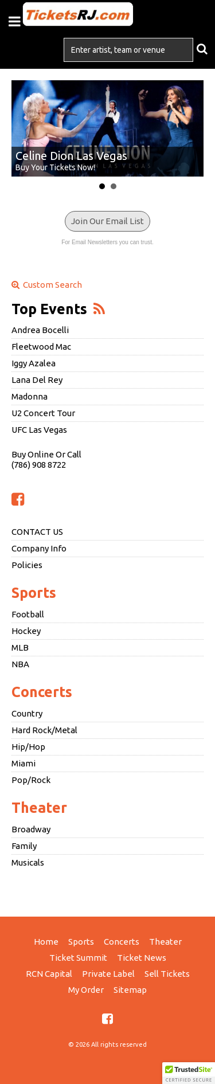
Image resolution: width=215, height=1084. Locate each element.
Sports (33, 593)
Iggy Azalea (33, 363)
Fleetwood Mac (41, 346)
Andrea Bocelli (40, 330)
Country (26, 713)
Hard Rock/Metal (44, 730)
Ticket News (141, 957)
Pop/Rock (30, 780)
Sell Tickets (167, 974)
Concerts (41, 692)
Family (24, 846)
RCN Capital (49, 974)
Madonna (29, 396)
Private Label (108, 974)
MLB (20, 647)
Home (46, 941)
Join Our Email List (107, 221)
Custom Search (46, 284)
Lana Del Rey (36, 380)
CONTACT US (37, 532)
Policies (26, 565)
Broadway (30, 829)
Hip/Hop (28, 747)
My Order (86, 990)
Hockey (26, 631)
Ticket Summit (78, 957)
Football (27, 614)
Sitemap (130, 990)
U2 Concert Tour (43, 413)
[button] (188, 1073)
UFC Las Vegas (39, 430)
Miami (23, 763)
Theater (39, 808)
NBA (20, 664)
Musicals (27, 862)
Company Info (39, 548)
